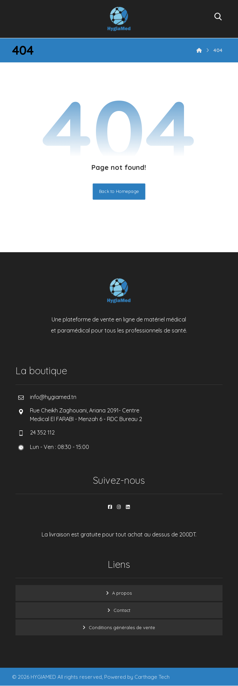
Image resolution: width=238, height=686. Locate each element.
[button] (110, 506)
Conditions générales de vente (122, 627)
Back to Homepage (119, 191)
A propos (122, 593)
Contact (121, 610)
